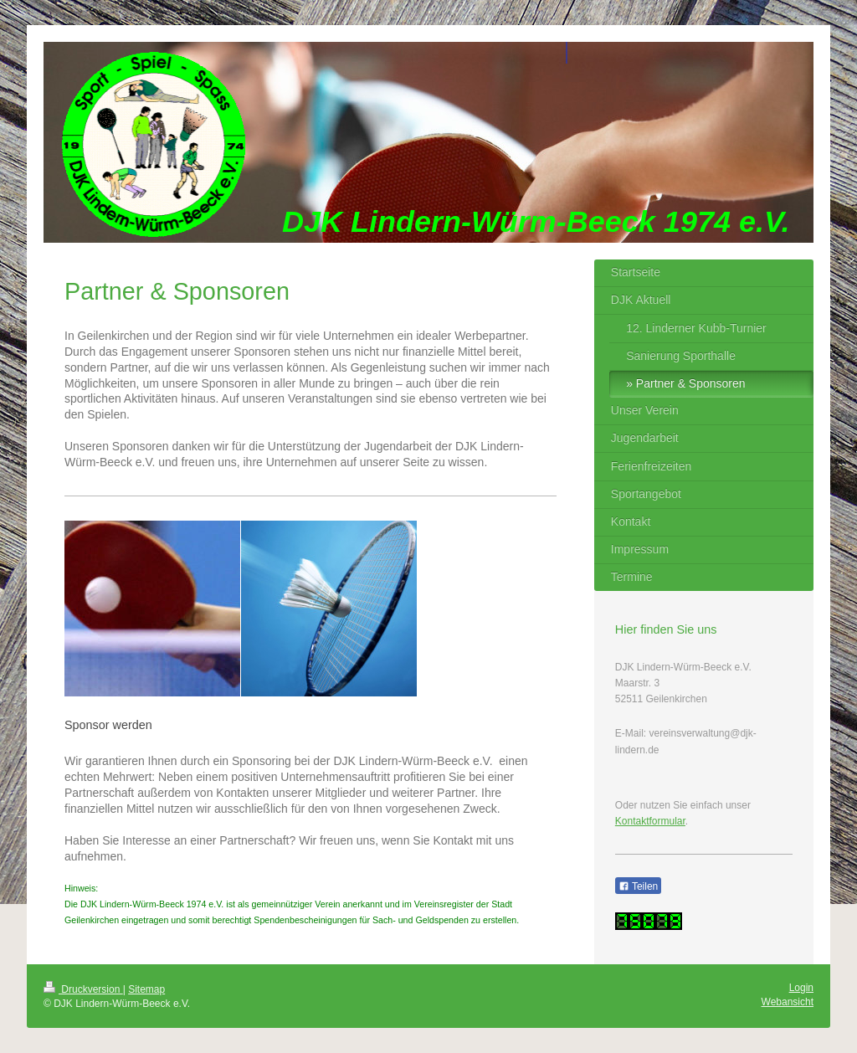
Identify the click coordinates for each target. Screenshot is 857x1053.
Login (801, 988)
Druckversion (83, 989)
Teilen (638, 886)
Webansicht (787, 1002)
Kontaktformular (650, 821)
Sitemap (146, 989)
